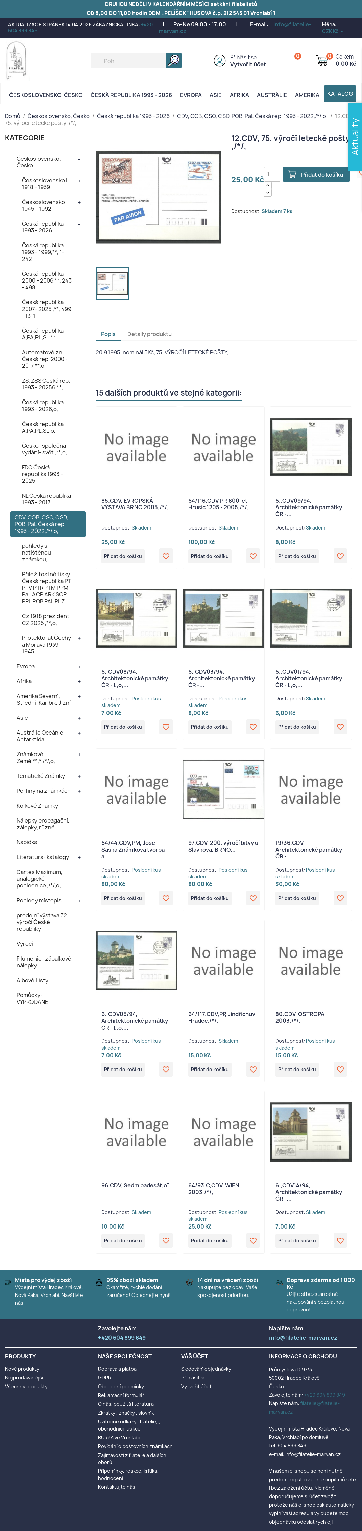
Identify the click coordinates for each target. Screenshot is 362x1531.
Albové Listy (32, 980)
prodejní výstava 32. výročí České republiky (42, 921)
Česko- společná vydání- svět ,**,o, (44, 449)
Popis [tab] (108, 334)
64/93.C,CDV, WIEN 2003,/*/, (213, 1193)
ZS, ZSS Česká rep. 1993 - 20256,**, (46, 384)
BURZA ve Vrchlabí (119, 1442)
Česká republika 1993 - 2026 (131, 95)
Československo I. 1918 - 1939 (45, 184)
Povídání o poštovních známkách (135, 1451)
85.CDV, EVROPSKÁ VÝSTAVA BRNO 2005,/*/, (135, 504)
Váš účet (194, 1361)
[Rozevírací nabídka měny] (333, 31)
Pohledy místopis (39, 900)
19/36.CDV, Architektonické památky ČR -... (308, 851)
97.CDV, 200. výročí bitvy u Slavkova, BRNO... (223, 848)
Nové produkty (22, 1374)
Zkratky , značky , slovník (126, 1418)
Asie (216, 95)
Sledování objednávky (206, 1374)
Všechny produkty (26, 1391)
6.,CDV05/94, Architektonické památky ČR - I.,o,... (134, 1023)
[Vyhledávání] (136, 60)
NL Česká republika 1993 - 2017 (46, 499)
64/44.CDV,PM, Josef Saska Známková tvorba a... (133, 851)
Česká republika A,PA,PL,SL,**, (43, 334)
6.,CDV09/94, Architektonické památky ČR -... (308, 507)
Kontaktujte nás (116, 1492)
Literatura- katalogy (43, 857)
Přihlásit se (243, 57)
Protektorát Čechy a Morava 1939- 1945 (46, 644)
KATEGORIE (25, 137)
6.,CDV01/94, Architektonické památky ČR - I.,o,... (308, 679)
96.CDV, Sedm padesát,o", (135, 1189)
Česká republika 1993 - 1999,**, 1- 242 (43, 252)
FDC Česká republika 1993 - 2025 (42, 474)
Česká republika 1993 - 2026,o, (43, 406)
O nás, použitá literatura (126, 1409)
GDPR (104, 1382)
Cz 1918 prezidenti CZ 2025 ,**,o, (46, 619)
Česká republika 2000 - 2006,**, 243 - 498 (47, 280)
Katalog (340, 93)
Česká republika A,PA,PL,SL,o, (43, 427)
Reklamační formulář (121, 1400)
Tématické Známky (41, 776)
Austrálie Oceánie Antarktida (40, 736)
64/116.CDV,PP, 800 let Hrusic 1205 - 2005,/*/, (218, 504)
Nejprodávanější (24, 1382)
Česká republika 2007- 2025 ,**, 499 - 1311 (46, 308)
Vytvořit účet (248, 64)
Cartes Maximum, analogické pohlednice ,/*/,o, (39, 878)
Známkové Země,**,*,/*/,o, (36, 757)
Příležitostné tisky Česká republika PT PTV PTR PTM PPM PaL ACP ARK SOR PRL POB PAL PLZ (46, 587)
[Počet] (272, 174)
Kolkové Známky (37, 805)
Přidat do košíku (324, 174)
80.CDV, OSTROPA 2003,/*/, (299, 1020)
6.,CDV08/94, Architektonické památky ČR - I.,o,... (134, 679)
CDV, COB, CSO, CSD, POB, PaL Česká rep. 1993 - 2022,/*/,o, (41, 524)
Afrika (239, 95)
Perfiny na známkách (44, 790)
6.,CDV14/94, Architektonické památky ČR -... (308, 1196)
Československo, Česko (46, 95)
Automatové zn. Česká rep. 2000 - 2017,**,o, (45, 358)
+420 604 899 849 (324, 1400)
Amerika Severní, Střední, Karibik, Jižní (44, 699)
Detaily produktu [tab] (149, 334)
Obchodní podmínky (121, 1391)
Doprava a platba (117, 1374)
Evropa (191, 95)
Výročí (25, 943)
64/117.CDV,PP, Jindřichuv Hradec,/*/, (221, 1020)
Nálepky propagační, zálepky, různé (43, 824)
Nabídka (27, 842)
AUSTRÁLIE (272, 95)
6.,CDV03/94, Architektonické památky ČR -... (221, 679)
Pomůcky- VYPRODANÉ (32, 998)
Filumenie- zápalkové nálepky (44, 962)
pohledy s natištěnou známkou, (36, 552)
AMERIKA (307, 95)
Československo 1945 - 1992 (43, 205)
